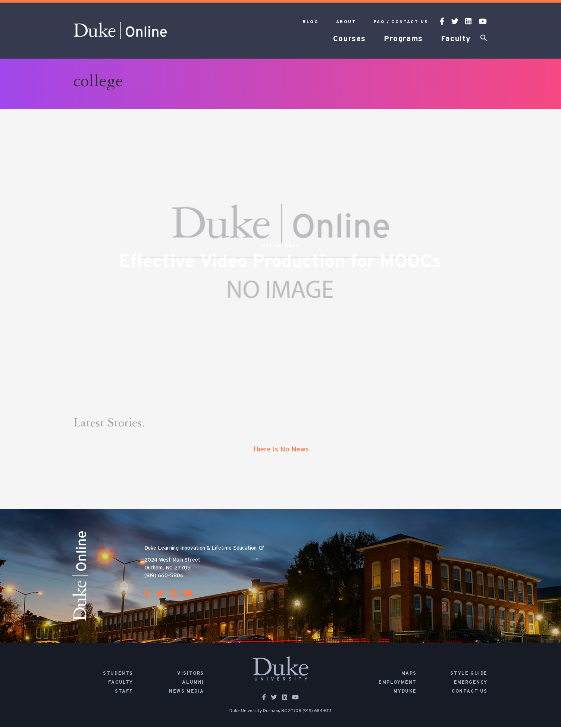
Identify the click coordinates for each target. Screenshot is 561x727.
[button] (484, 39)
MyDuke (405, 691)
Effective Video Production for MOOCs (280, 262)
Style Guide (469, 673)
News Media (186, 691)
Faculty (456, 39)
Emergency (471, 682)
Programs (403, 39)
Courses (349, 39)
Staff (124, 691)
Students (118, 673)
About (346, 22)
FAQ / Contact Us (401, 22)
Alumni (193, 682)
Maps (409, 673)
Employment (398, 682)
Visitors (190, 673)
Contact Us (470, 691)
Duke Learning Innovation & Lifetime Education (200, 548)
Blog (310, 22)
